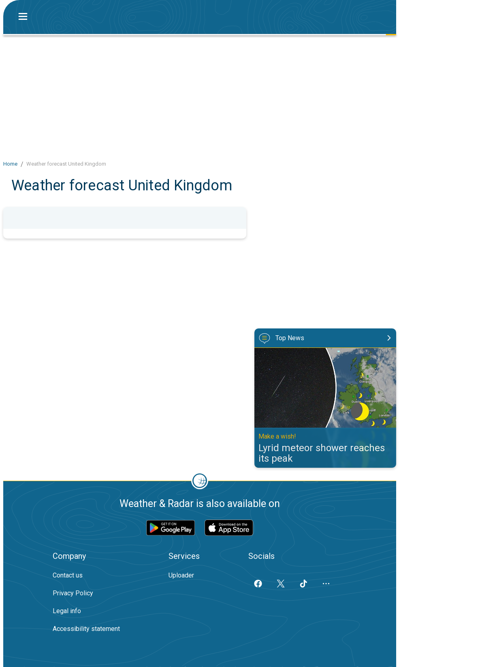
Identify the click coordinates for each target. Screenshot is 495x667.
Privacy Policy (73, 593)
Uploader (181, 575)
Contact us (68, 575)
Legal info (67, 611)
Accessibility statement (86, 629)
